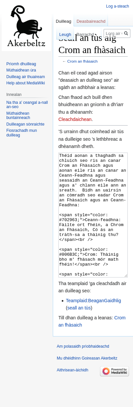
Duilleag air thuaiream (25, 76)
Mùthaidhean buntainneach (18, 115)
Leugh (63, 34)
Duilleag (63, 21)
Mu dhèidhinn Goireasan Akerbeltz (87, 383)
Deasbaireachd (91, 21)
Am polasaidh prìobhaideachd (83, 371)
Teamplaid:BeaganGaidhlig (93, 325)
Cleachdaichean (74, 119)
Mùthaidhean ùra (21, 70)
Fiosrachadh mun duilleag (21, 132)
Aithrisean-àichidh (72, 394)
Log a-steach (117, 6)
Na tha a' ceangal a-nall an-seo (27, 104)
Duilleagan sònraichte (25, 124)
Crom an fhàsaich (82, 61)
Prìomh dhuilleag (21, 64)
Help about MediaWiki (25, 83)
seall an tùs (79, 332)
